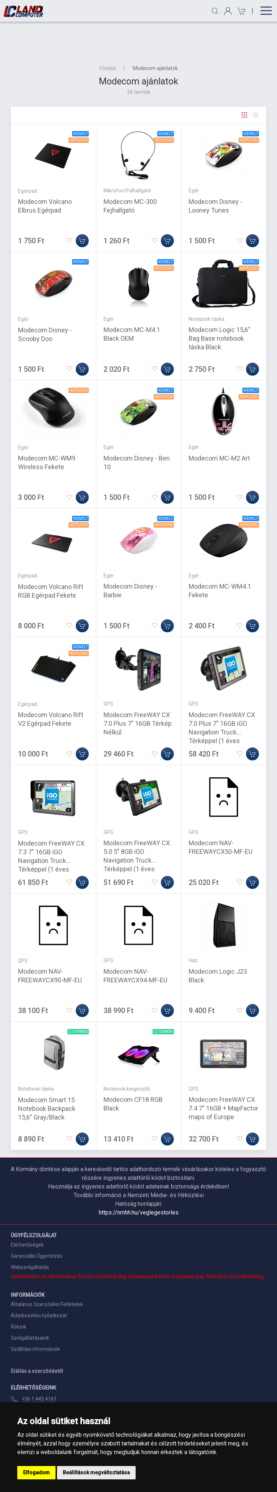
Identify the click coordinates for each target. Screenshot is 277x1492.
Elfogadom (36, 1472)
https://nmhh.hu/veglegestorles (139, 1177)
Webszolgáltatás (30, 1232)
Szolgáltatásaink (30, 1303)
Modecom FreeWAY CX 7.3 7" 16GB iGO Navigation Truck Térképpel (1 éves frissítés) (51, 825)
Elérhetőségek (27, 1210)
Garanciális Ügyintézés (36, 1221)
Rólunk (18, 1292)
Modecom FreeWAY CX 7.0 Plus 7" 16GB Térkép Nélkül (138, 688)
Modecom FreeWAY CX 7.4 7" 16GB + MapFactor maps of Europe (223, 1073)
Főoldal (108, 33)
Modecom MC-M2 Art (219, 423)
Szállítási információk (35, 1314)
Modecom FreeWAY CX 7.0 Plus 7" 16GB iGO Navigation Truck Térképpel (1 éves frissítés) (222, 697)
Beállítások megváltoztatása (96, 1472)
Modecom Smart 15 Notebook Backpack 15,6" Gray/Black (46, 1073)
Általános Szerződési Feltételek (47, 1269)
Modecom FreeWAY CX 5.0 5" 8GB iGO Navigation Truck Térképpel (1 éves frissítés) (137, 825)
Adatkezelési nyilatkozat (39, 1280)
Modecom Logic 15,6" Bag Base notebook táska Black (219, 303)
